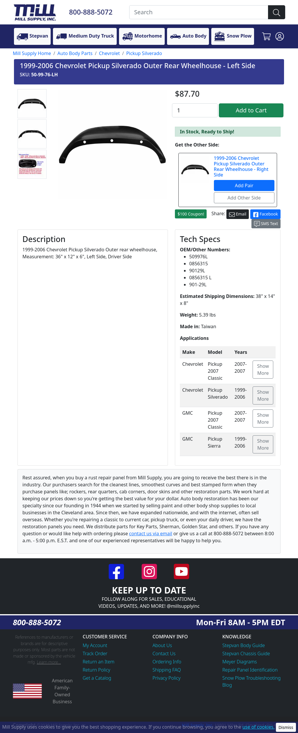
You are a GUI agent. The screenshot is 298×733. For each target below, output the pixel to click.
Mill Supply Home (32, 53)
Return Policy (96, 670)
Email (237, 214)
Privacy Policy (166, 678)
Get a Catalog (97, 678)
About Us (162, 645)
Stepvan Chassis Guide (246, 653)
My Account (95, 645)
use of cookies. (258, 727)
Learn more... (49, 662)
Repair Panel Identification (250, 670)
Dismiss (286, 727)
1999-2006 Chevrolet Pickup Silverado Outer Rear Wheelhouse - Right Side (241, 166)
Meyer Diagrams (239, 661)
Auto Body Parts (75, 53)
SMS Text (266, 224)
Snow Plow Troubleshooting (251, 678)
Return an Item (98, 661)
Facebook (265, 214)
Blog (227, 685)
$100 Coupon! (191, 214)
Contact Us (163, 653)
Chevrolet (109, 53)
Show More (263, 369)
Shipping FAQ (166, 670)
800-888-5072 (90, 12)
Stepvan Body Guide (243, 645)
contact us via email (150, 533)
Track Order (95, 653)
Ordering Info (166, 661)
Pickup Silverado (144, 53)
